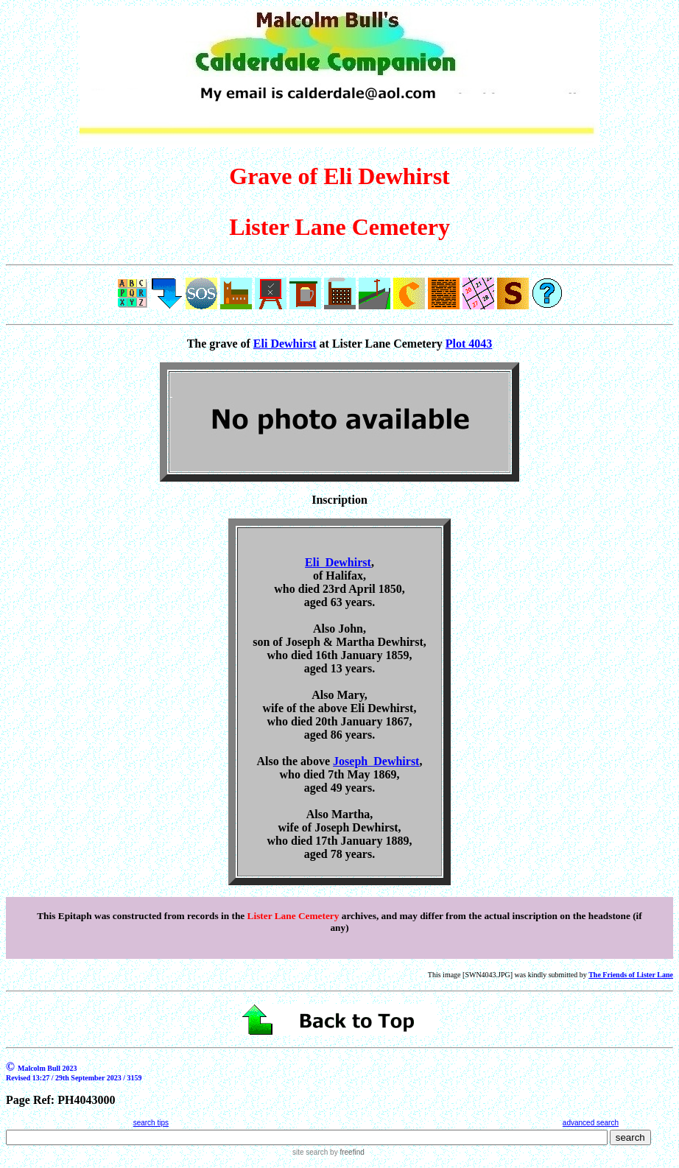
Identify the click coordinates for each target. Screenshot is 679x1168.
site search (310, 1152)
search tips (151, 1123)
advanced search (591, 1123)
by (346, 1152)
